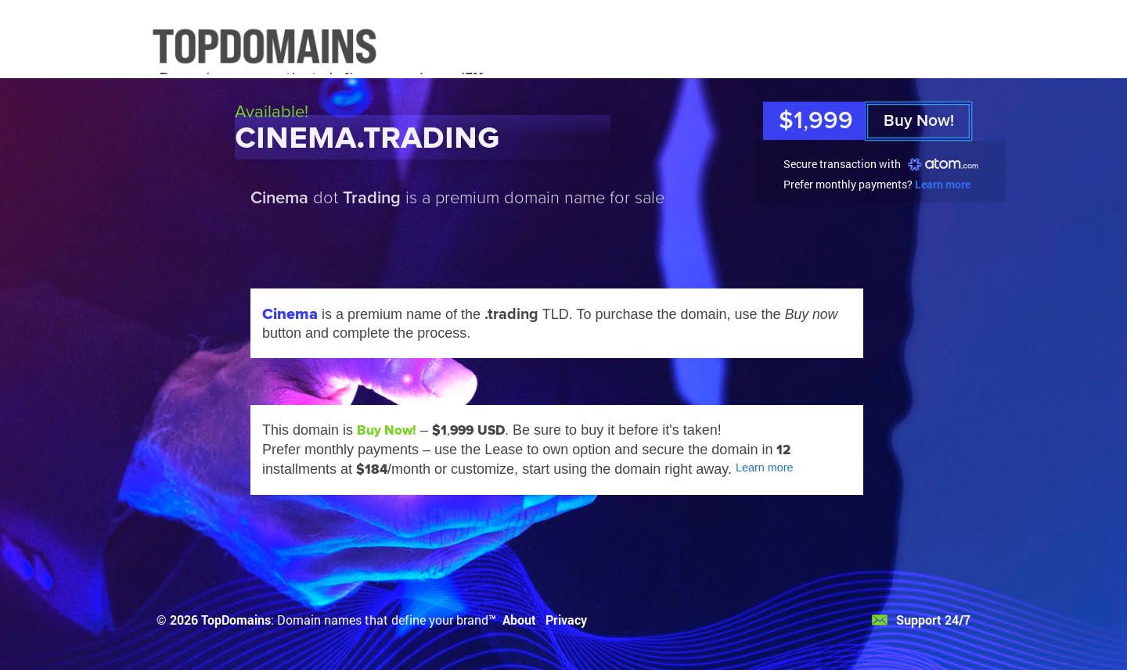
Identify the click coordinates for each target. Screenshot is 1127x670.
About (519, 619)
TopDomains (236, 619)
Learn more (942, 184)
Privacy (566, 619)
